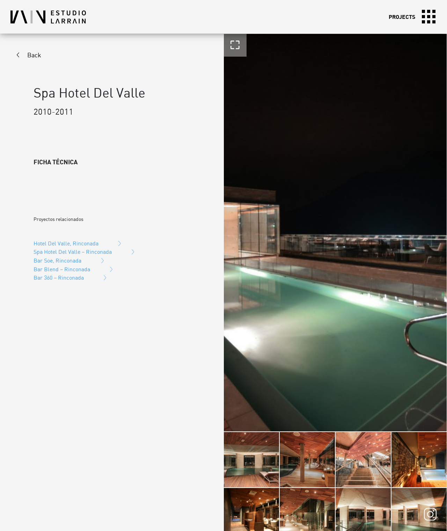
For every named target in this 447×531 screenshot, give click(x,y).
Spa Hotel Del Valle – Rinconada (73, 251)
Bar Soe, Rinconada (57, 260)
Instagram (430, 514)
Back (34, 55)
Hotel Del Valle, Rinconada (66, 243)
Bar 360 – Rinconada (59, 277)
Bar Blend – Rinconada (62, 269)
